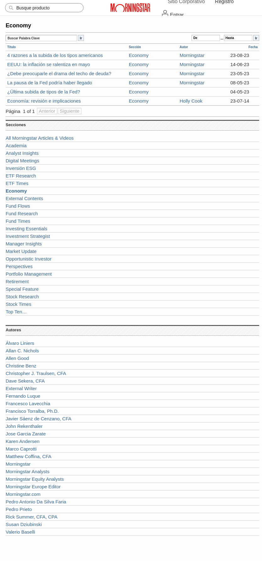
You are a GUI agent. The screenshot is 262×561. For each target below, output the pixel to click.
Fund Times (18, 221)
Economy (139, 55)
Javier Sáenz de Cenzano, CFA (38, 418)
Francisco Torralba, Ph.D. (32, 411)
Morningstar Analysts (27, 471)
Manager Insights (24, 243)
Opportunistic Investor (29, 258)
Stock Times (18, 304)
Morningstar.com (23, 494)
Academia (16, 145)
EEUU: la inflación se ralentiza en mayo (48, 64)
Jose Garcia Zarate (26, 433)
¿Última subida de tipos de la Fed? (43, 91)
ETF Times (17, 183)
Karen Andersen (23, 441)
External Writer (21, 388)
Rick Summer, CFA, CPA (31, 516)
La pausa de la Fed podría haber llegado (49, 82)
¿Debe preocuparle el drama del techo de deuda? (59, 73)
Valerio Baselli (20, 532)
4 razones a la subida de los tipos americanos (55, 55)
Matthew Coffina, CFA (29, 456)
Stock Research (22, 296)
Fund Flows (18, 206)
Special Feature (22, 289)
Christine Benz (21, 365)
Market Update (21, 251)
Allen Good (17, 358)
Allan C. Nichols (22, 350)
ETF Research (21, 175)
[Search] (44, 7)
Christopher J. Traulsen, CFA (36, 373)
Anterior (47, 111)
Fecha (253, 47)
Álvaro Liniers (20, 343)
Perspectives (19, 266)
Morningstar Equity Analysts (35, 479)
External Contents (24, 198)
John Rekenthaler (24, 426)
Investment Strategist (28, 236)
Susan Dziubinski (24, 524)
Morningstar (192, 55)
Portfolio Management (29, 274)
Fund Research (22, 213)
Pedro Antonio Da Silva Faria (36, 501)
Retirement (17, 281)
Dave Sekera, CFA (25, 381)
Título (11, 47)
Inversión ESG (21, 168)
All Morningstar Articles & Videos (40, 138)
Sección (135, 47)
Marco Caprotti (21, 448)
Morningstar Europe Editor (33, 486)
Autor (184, 47)
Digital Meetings (22, 160)
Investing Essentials (26, 228)
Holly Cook (191, 101)
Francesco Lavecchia (28, 403)
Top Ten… (16, 311)
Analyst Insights (22, 153)
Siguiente (69, 111)
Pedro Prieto (19, 509)
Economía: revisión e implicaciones (44, 101)
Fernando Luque (23, 396)
